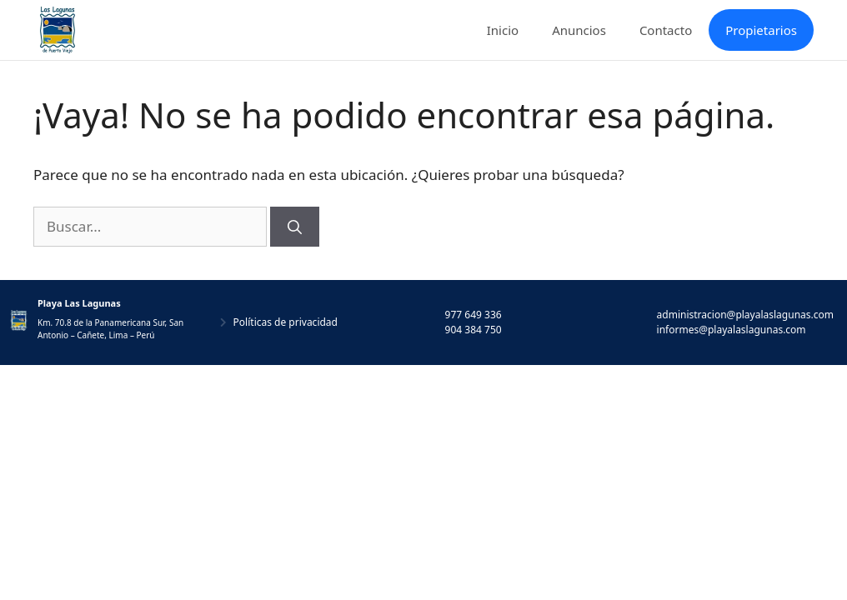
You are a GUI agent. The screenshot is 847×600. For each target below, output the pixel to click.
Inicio (503, 30)
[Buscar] (294, 227)
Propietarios (761, 30)
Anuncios (579, 30)
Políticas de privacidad (285, 322)
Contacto (665, 30)
